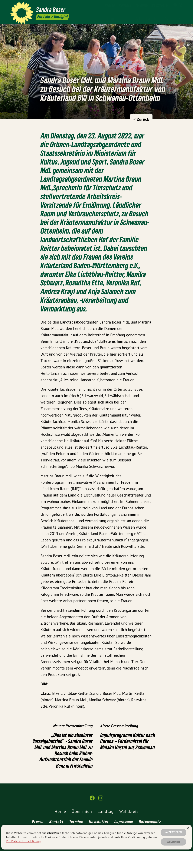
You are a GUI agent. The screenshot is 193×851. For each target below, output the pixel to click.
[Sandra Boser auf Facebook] (175, 5)
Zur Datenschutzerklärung (23, 841)
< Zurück (141, 119)
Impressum (123, 821)
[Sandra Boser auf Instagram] (181, 5)
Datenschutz (150, 821)
